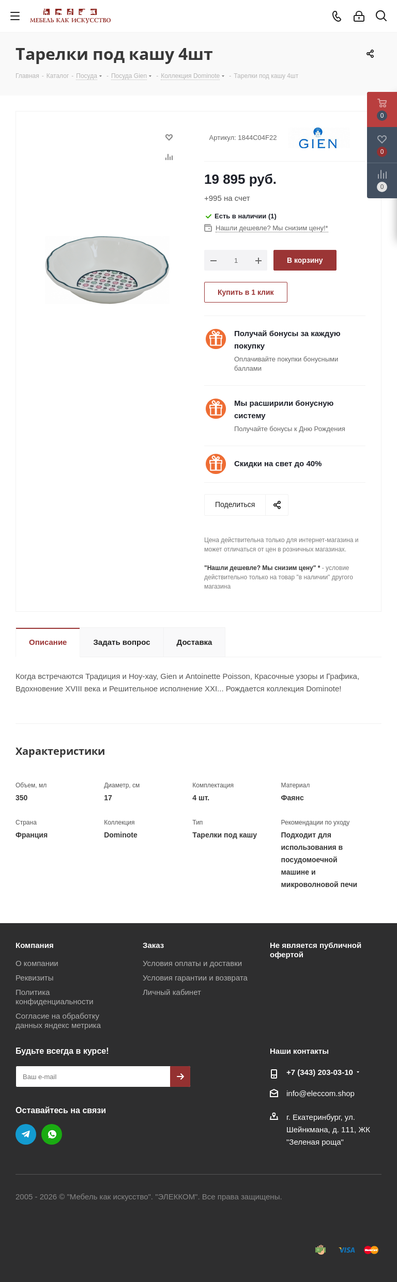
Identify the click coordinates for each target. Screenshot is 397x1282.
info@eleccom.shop (320, 1093)
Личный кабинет (172, 992)
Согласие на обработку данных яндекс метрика (58, 1020)
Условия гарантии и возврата (195, 977)
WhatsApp (51, 1134)
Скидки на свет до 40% (278, 463)
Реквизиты (35, 977)
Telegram (26, 1134)
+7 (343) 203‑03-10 (319, 1072)
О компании (37, 963)
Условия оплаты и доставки (192, 963)
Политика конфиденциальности (55, 997)
